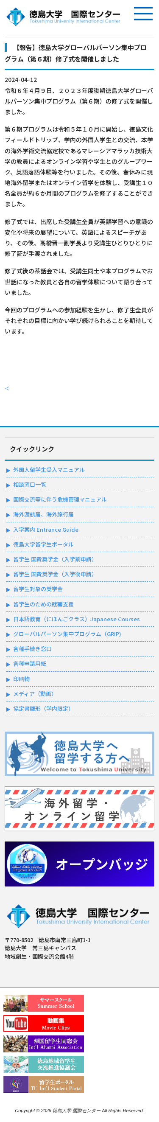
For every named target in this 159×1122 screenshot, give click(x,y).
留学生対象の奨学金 (38, 589)
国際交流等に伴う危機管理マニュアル (60, 499)
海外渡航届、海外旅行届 (43, 514)
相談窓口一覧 (29, 484)
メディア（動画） (35, 694)
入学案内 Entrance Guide (45, 529)
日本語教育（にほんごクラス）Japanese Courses (76, 619)
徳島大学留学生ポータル (43, 544)
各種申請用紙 (29, 663)
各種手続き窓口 (32, 649)
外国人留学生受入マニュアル (49, 470)
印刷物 (21, 679)
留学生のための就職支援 (43, 604)
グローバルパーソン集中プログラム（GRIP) (67, 634)
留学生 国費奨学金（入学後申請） (55, 574)
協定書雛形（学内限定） (43, 708)
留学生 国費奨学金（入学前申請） (55, 559)
